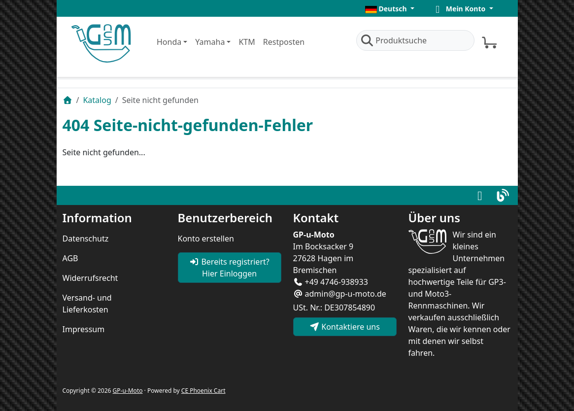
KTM (246, 41)
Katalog (97, 100)
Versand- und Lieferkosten (87, 303)
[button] (389, 8)
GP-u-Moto (128, 390)
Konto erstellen (206, 238)
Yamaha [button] (210, 41)
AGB (70, 258)
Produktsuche (394, 40)
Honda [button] (169, 41)
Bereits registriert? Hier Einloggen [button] (229, 267)
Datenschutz (86, 238)
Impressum (84, 329)
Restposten (283, 41)
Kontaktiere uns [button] (344, 326)
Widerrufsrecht (90, 278)
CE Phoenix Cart (203, 390)
